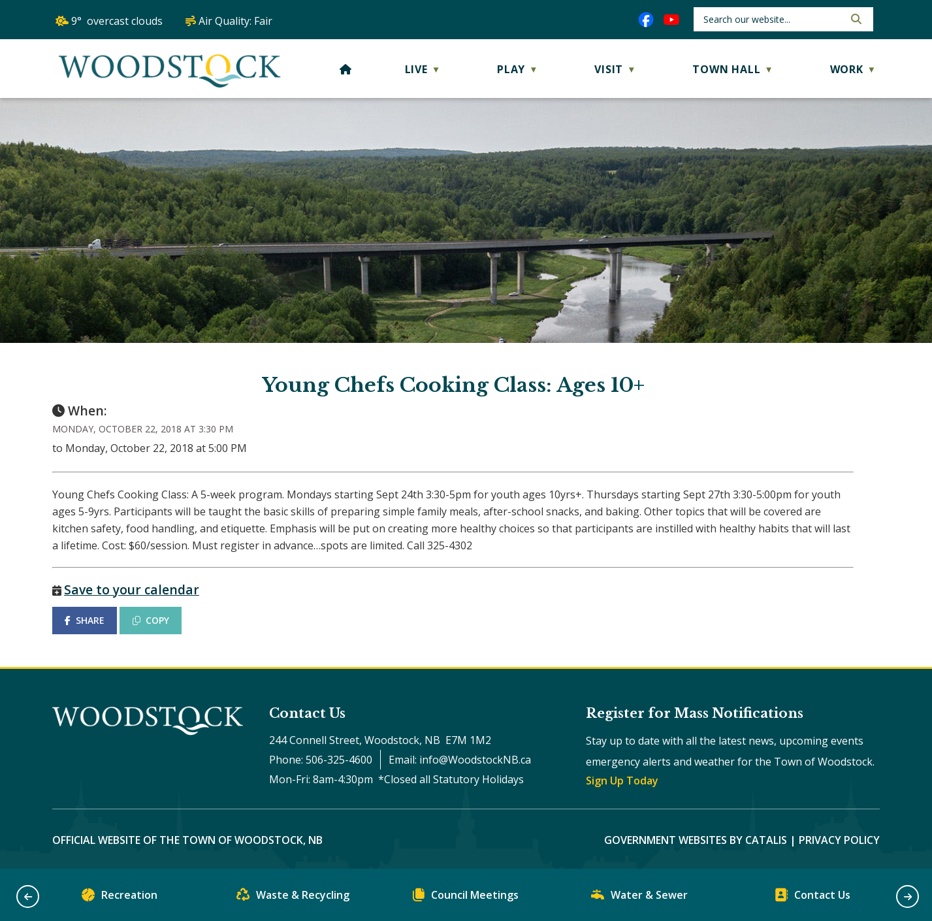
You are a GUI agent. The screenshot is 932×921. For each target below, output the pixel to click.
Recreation (119, 898)
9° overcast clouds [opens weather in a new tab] (117, 21)
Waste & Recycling (292, 898)
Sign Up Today (622, 780)
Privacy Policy (839, 840)
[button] (854, 18)
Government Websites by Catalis (695, 840)
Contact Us (812, 898)
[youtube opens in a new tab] (671, 19)
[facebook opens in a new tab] (646, 19)
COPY (151, 620)
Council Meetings (466, 898)
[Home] (346, 69)
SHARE (84, 620)
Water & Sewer (639, 898)
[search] (772, 19)
